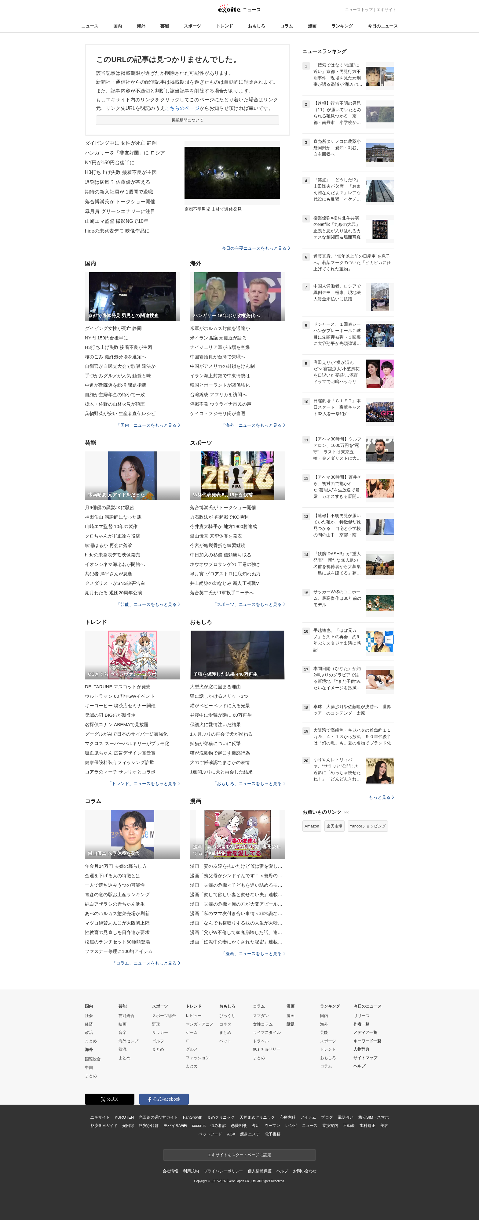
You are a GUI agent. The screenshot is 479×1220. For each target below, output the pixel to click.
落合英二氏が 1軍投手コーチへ (222, 592)
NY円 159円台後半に (106, 337)
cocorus (199, 1125)
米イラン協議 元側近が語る (218, 337)
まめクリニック (221, 1117)
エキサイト (387, 9)
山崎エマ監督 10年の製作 (111, 526)
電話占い (345, 1117)
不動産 (349, 1125)
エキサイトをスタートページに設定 (239, 1155)
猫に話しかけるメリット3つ (219, 696)
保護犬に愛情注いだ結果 (215, 724)
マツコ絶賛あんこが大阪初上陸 (117, 922)
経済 (89, 1024)
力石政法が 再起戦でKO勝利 (219, 516)
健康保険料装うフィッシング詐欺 (119, 762)
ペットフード (210, 1134)
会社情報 (170, 1171)
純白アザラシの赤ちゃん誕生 (115, 904)
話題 (290, 1024)
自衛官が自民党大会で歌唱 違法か (120, 366)
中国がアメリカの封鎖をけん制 (222, 366)
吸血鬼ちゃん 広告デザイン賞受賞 (120, 752)
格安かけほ (149, 1125)
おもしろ (256, 26)
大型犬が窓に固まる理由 (215, 686)
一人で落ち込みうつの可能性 (115, 885)
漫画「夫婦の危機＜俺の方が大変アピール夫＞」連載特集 (237, 904)
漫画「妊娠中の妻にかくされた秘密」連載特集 (237, 941)
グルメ (192, 1049)
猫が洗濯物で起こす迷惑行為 (220, 752)
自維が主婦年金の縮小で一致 (115, 394)
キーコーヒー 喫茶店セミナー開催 (120, 705)
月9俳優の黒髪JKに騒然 (109, 507)
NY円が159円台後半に (109, 162)
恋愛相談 (239, 1125)
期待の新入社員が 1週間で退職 (119, 191)
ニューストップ (359, 9)
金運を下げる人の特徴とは (112, 875)
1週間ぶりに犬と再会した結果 (221, 771)
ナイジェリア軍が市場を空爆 (220, 347)
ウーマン (272, 1125)
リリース (362, 1015)
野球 (156, 1024)
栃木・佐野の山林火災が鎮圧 (115, 404)
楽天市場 (334, 826)
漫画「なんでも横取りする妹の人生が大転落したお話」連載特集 (237, 922)
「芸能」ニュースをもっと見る (148, 604)
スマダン (261, 1015)
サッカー (160, 1032)
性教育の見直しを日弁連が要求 (117, 932)
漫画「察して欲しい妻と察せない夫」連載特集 (237, 894)
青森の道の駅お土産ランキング (117, 894)
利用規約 (191, 1171)
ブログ (327, 1117)
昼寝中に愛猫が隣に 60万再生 (221, 715)
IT (187, 1041)
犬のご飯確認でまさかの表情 (220, 762)
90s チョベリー (266, 1049)
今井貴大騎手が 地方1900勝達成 (223, 526)
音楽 (122, 1032)
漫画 (312, 26)
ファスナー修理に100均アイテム (119, 951)
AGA (231, 1134)
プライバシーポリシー (223, 1171)
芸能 (164, 26)
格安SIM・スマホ (373, 1117)
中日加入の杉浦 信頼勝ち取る (220, 554)
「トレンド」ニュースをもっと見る (144, 783)
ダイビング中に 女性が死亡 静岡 (121, 143)
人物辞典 (361, 1049)
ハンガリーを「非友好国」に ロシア (125, 152)
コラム (286, 26)
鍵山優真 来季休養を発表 (216, 535)
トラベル (261, 1041)
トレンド (224, 26)
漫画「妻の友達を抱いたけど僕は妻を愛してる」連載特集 (237, 866)
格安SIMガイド (104, 1125)
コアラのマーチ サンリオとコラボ (120, 771)
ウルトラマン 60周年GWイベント (120, 696)
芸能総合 (126, 1015)
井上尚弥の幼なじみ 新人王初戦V (224, 583)
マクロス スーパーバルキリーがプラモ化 (127, 743)
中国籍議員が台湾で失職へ (217, 356)
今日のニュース (383, 26)
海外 (141, 26)
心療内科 (287, 1117)
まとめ (91, 1041)
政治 (89, 1032)
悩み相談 (218, 1125)
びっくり (227, 1015)
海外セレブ (128, 1041)
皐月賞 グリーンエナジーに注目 (120, 211)
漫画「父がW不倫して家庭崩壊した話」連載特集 (237, 932)
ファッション (198, 1057)
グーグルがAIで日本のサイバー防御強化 (126, 734)
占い (256, 1125)
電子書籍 (272, 1134)
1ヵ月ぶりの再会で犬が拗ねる (221, 734)
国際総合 (93, 1059)
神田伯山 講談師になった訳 (113, 516)
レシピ (291, 1125)
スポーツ (192, 26)
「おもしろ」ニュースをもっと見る (249, 783)
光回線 (128, 1125)
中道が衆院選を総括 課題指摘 (115, 385)
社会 (89, 1015)
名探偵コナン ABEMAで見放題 (117, 724)
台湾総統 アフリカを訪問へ (218, 394)
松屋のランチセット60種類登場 (117, 941)
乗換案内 (330, 1125)
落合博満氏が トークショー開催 (120, 201)
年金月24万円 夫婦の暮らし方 (116, 866)
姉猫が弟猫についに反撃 (215, 743)
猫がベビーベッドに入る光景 (220, 705)
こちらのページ (182, 108)
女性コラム (263, 1024)
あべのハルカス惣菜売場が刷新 (117, 913)
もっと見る (381, 797)
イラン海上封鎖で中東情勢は (220, 375)
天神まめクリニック (257, 1117)
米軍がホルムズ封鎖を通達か (220, 328)
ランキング (342, 26)
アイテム (308, 1117)
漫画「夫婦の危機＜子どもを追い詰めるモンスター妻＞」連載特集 (237, 885)
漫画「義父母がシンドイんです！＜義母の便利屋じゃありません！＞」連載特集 (237, 875)
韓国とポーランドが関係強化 (220, 385)
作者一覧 (361, 1024)
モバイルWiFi (175, 1125)
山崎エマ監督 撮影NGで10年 (116, 221)
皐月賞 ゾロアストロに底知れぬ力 (225, 573)
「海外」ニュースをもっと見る (253, 425)
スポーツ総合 (164, 1015)
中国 (89, 1067)
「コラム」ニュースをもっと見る (146, 963)
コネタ (225, 1024)
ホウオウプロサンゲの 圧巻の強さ (225, 564)
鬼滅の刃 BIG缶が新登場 (110, 715)
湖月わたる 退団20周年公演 (113, 592)
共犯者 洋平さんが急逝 (109, 573)
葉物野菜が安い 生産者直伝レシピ (120, 413)
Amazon (312, 826)
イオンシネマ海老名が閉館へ (115, 564)
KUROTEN (124, 1117)
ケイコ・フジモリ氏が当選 (217, 413)
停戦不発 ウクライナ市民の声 (220, 404)
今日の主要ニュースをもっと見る (256, 248)
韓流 (122, 1049)
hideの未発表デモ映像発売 (112, 554)
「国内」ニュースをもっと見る (148, 425)
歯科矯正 (367, 1125)
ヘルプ (359, 1066)
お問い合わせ (304, 1171)
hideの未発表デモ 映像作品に (117, 231)
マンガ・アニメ (200, 1024)
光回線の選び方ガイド (158, 1117)
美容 (384, 1125)
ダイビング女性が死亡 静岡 (113, 328)
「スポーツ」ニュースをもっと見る (249, 604)
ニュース (89, 26)
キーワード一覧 (367, 1041)
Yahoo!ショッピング (368, 826)
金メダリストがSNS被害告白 (115, 583)
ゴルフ (158, 1041)
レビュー (194, 1015)
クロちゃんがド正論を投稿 (112, 535)
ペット (225, 1041)
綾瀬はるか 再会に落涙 (109, 545)
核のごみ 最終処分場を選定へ (115, 356)
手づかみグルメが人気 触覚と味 (118, 375)
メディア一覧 (365, 1032)
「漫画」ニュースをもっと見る (253, 953)
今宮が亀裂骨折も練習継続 (217, 545)
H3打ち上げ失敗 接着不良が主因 (121, 172)
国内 (117, 26)
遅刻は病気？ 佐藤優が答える (117, 182)
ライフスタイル (267, 1032)
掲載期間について (188, 120)
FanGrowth (192, 1117)
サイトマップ (365, 1057)
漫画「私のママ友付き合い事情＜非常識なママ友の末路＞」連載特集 (237, 913)
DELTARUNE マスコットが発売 (118, 686)
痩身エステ (250, 1134)
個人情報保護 (259, 1171)
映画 (122, 1024)
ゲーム (192, 1032)
